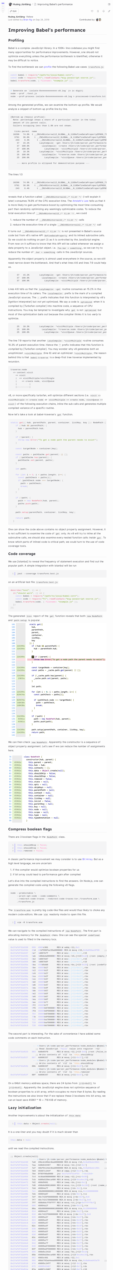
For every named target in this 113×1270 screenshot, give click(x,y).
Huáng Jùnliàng (16, 16)
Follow (29, 16)
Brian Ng (27, 19)
